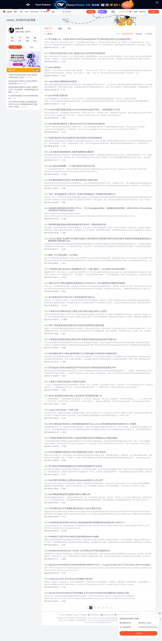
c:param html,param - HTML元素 (61, 410)
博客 (15, 12)
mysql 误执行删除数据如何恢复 (60, 81)
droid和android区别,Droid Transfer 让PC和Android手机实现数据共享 (77, 551)
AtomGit (34, 12)
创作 (153, 12)
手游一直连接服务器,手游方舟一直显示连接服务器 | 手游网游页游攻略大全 (80, 194)
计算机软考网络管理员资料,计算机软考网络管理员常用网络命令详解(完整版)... (81, 438)
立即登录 (138, 633)
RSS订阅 (148, 34)
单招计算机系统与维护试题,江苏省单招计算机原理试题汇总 (73, 396)
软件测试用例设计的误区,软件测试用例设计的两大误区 (71, 180)
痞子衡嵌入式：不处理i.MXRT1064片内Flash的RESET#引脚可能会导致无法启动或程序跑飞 (88, 39)
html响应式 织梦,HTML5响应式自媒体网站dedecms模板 (71, 536)
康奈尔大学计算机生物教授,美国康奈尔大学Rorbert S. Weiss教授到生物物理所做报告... (85, 283)
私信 (32, 47)
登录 (113, 12)
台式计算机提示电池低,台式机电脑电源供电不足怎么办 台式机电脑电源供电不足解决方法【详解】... (91, 424)
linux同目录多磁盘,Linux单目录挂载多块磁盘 (23, 97)
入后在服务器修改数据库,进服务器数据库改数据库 (69, 152)
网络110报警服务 (69, 620)
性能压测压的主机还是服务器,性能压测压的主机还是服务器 (73, 138)
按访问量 (139, 34)
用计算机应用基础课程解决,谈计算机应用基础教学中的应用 (73, 466)
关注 (15, 47)
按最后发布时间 (127, 34)
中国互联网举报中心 (82, 620)
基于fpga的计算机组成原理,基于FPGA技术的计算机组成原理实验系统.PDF (80, 367)
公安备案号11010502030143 (65, 618)
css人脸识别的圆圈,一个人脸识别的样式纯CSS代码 (69, 166)
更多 (54, 12)
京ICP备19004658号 (81, 618)
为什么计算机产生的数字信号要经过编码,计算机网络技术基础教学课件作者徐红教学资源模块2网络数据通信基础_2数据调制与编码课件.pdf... (98, 239)
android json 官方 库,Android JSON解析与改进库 (68, 579)
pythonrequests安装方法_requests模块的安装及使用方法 (22, 82)
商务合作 (76, 615)
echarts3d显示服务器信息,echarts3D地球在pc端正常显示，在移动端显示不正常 (82, 109)
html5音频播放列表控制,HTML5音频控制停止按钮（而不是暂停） (75, 452)
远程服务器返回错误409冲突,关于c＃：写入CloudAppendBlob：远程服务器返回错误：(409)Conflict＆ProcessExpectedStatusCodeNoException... (98, 209)
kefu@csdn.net (108, 615)
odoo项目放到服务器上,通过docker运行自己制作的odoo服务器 (74, 124)
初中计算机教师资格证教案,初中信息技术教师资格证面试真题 (74, 325)
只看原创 (48, 34)
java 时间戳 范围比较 (56, 95)
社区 (26, 12)
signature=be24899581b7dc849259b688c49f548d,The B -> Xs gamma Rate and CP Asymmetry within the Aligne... (98, 565)
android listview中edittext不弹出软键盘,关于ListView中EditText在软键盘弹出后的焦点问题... (87, 593)
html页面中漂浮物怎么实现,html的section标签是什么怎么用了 (74, 480)
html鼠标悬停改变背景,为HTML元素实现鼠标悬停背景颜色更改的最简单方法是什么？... (85, 522)
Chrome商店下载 (93, 620)
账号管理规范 (103, 620)
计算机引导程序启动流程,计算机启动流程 (65, 382)
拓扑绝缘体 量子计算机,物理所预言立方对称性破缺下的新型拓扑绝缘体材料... (81, 353)
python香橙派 (52, 67)
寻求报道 (83, 615)
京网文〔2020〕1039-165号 (96, 618)
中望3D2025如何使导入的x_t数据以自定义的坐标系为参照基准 (74, 53)
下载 (20, 12)
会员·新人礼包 (125, 11)
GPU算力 (45, 11)
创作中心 (142, 12)
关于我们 (62, 615)
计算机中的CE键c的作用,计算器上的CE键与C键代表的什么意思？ (76, 311)
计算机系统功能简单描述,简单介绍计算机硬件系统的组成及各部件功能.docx (80, 339)
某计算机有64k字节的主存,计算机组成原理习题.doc (69, 297)
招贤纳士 (69, 615)
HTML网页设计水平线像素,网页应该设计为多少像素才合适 (72, 508)
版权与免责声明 (113, 620)
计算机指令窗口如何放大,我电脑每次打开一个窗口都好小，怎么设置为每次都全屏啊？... (86, 269)
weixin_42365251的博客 (21, 20)
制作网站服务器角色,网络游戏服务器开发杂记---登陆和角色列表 (75, 224)
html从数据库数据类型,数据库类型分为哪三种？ (68, 494)
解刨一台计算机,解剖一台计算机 (61, 255)
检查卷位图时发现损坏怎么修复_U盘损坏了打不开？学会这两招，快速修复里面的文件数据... (23, 89)
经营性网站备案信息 (111, 618)
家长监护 (61, 620)
